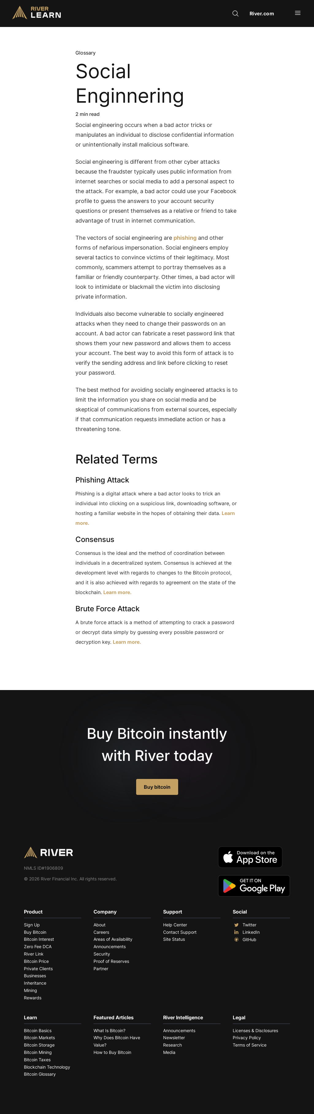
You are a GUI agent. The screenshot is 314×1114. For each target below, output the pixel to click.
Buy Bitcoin (35, 932)
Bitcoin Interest (39, 939)
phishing (185, 238)
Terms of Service (249, 1044)
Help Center (175, 924)
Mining (30, 990)
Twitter (244, 925)
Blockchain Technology (47, 1067)
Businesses (35, 975)
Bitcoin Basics (38, 1030)
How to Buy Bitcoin (112, 1052)
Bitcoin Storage (39, 1044)
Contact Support (180, 932)
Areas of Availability (113, 939)
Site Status (174, 939)
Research (172, 1044)
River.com (262, 13)
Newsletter (174, 1037)
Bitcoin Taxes (37, 1059)
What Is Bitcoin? (109, 1030)
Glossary (85, 53)
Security (102, 953)
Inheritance (35, 983)
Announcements (110, 946)
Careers (101, 932)
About (99, 924)
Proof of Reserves (111, 961)
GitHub (244, 939)
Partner (101, 968)
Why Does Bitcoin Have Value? (117, 1041)
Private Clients (38, 968)
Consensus (94, 539)
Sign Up (32, 924)
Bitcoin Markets (39, 1037)
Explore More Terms (109, 661)
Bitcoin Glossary (40, 1074)
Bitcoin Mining (38, 1052)
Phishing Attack (102, 479)
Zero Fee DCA (38, 946)
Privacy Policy (247, 1037)
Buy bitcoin (157, 787)
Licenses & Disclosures (255, 1030)
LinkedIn (246, 932)
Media (169, 1052)
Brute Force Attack (107, 608)
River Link (34, 953)
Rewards (32, 997)
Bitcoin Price (36, 961)
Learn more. (117, 592)
